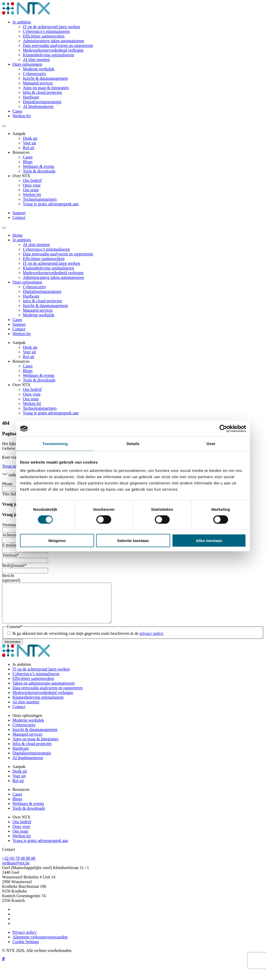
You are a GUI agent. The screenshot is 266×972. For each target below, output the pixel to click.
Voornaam (11, 524)
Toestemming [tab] (55, 443)
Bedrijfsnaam (14, 565)
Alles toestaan (209, 540)
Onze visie (32, 185)
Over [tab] (211, 443)
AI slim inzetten (36, 59)
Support (19, 213)
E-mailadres (13, 545)
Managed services (38, 83)
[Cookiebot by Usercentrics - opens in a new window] (223, 429)
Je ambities (21, 22)
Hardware (31, 97)
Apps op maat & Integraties (46, 87)
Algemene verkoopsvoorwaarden (40, 945)
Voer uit (29, 143)
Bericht (8, 575)
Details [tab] (133, 443)
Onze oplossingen (27, 64)
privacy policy (151, 641)
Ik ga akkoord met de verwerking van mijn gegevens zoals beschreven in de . (88, 641)
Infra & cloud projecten (42, 92)
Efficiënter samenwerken (43, 36)
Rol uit (28, 147)
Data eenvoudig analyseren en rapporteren (58, 45)
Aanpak (18, 133)
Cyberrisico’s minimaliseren (46, 31)
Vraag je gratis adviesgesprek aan (50, 204)
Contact (18, 217)
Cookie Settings (25, 949)
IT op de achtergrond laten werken (51, 26)
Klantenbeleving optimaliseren (48, 55)
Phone (7, 484)
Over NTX (21, 176)
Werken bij (21, 116)
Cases (17, 111)
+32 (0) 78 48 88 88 (18, 866)
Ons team (31, 190)
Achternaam (13, 535)
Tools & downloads (39, 171)
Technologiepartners (40, 199)
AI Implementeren (38, 106)
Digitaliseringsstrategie (42, 102)
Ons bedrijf (32, 180)
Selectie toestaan (133, 540)
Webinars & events (38, 166)
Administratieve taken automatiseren (53, 41)
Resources (21, 152)
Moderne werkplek (38, 69)
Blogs (27, 161)
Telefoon (10, 555)
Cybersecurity (34, 73)
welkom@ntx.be (16, 871)
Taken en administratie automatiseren (43, 691)
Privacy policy (24, 940)
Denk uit (30, 138)
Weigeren (57, 540)
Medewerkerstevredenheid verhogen (53, 50)
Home (17, 235)
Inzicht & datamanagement (45, 78)
